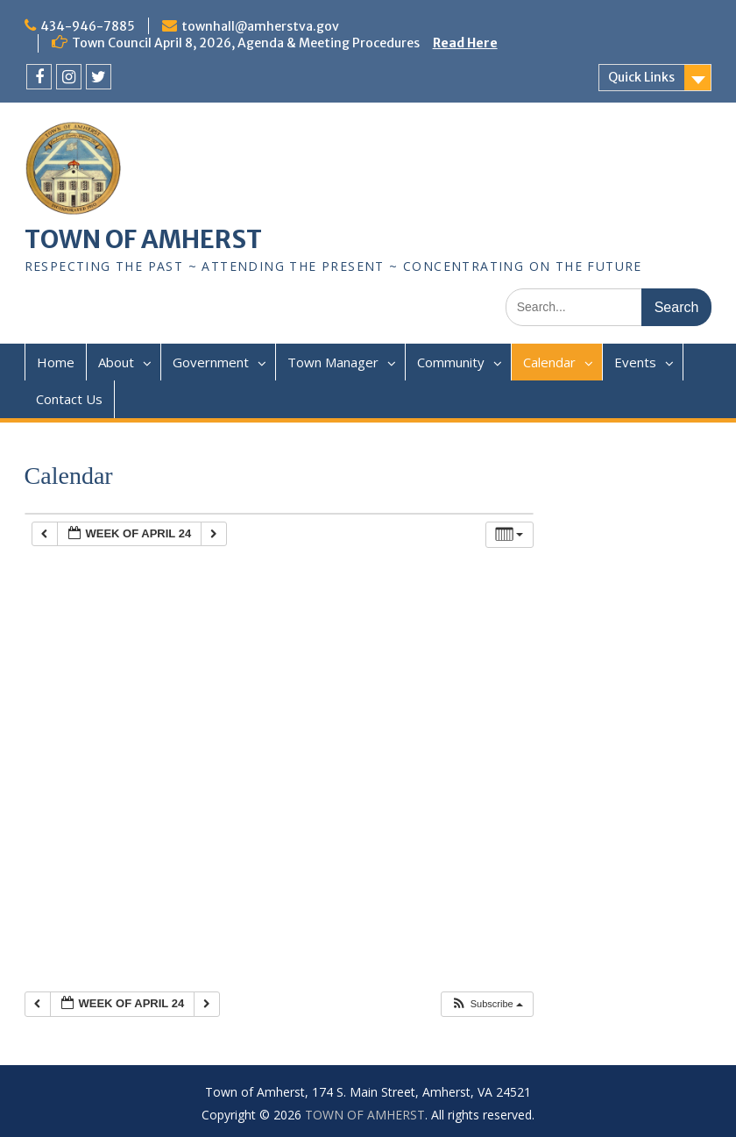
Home (55, 362)
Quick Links (641, 77)
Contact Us (69, 399)
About (116, 362)
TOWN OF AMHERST (143, 239)
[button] (487, 1004)
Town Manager (333, 362)
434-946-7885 (87, 26)
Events (635, 362)
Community (451, 362)
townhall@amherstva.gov (260, 26)
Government (211, 362)
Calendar (549, 362)
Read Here (465, 43)
